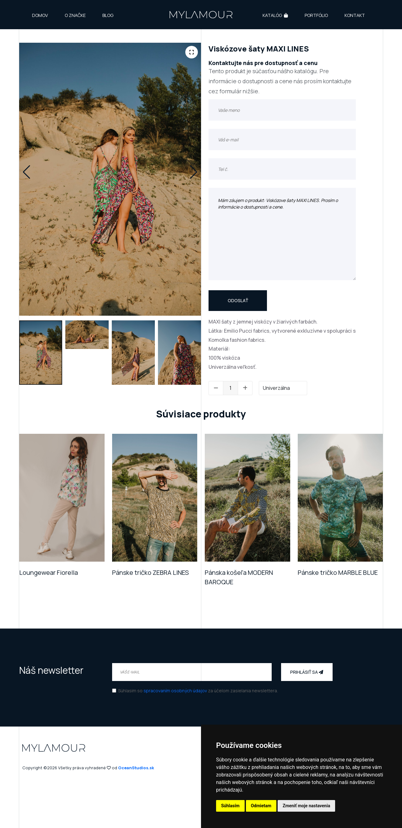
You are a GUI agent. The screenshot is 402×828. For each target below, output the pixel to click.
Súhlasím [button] (230, 805)
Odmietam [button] (261, 805)
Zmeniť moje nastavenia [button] (306, 805)
